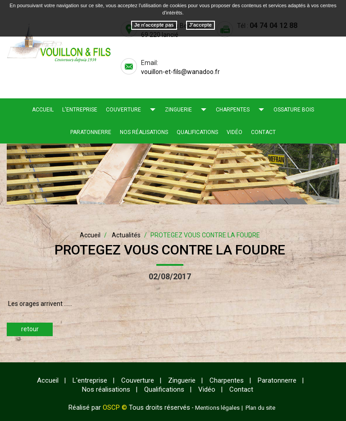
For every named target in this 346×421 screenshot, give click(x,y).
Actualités (126, 235)
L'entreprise (79, 109)
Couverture (123, 109)
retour (30, 329)
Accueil (43, 109)
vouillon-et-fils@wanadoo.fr (180, 71)
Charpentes (233, 109)
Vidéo (234, 132)
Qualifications (197, 132)
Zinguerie (178, 109)
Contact (263, 132)
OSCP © (115, 407)
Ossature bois (293, 109)
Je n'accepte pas (154, 25)
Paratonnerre (90, 132)
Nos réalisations (144, 132)
